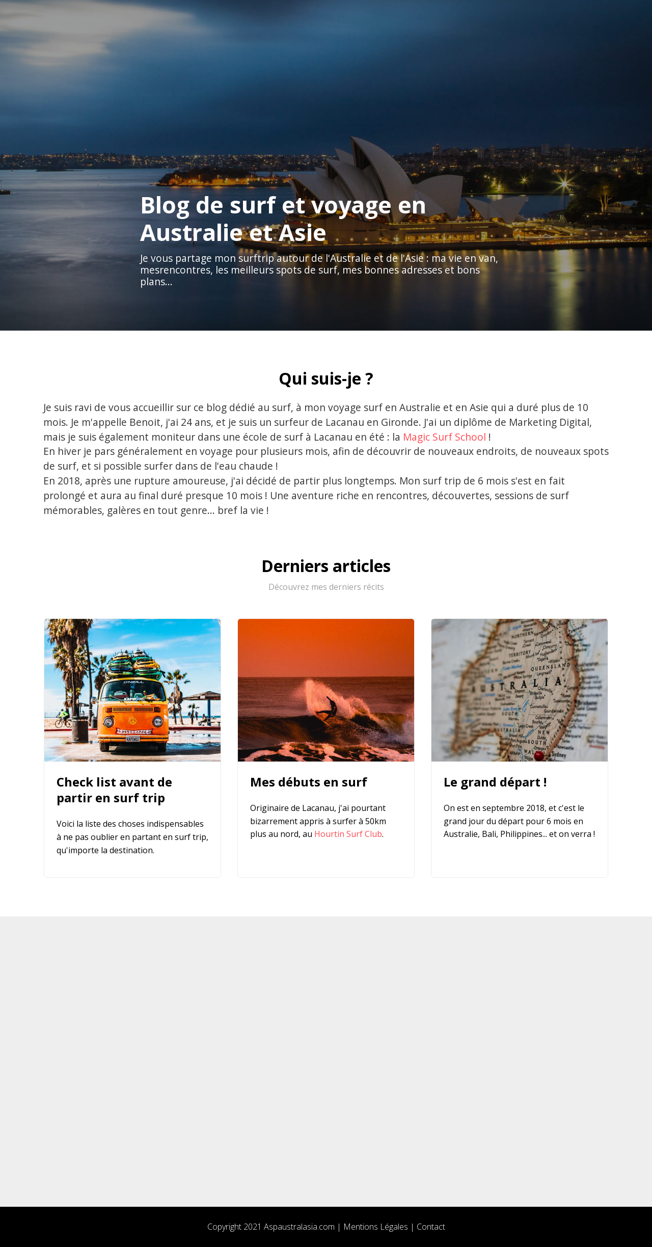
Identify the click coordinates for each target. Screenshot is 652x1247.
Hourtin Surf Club (348, 833)
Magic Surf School (444, 437)
